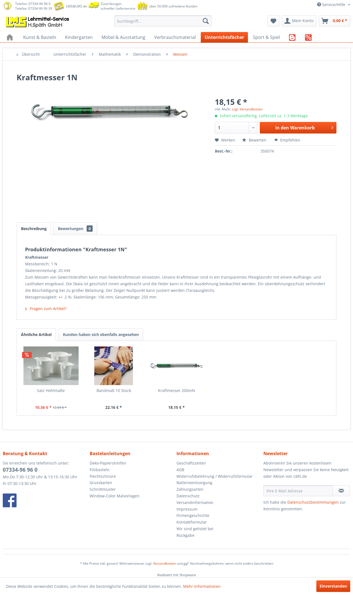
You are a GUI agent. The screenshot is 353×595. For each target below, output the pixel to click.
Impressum (186, 509)
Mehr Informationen (202, 586)
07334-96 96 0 (20, 469)
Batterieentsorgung (194, 482)
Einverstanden (333, 586)
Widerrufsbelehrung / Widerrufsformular (214, 476)
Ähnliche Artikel (36, 334)
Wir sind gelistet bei (194, 528)
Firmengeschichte (192, 515)
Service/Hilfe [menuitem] (331, 4)
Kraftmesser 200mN (176, 390)
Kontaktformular (191, 522)
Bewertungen (75, 228)
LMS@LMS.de (76, 6)
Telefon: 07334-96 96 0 (32, 3)
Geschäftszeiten (191, 463)
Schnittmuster (103, 489)
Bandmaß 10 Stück (114, 390)
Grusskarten (101, 482)
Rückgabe (185, 535)
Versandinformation (194, 502)
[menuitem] (163, 20)
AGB (180, 469)
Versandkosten (164, 563)
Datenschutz (188, 495)
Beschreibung (34, 228)
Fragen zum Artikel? (45, 308)
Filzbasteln (99, 469)
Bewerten (255, 140)
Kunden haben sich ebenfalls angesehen (101, 334)
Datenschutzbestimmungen (313, 502)
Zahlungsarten (190, 489)
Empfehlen (287, 140)
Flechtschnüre (103, 476)
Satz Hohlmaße (51, 390)
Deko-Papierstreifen (108, 463)
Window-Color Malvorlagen (115, 495)
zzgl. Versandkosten (247, 109)
